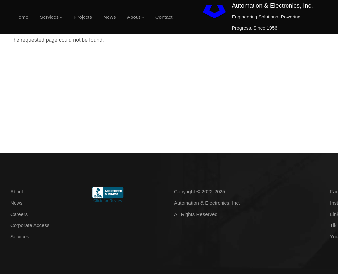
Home (21, 17)
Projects (83, 17)
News (109, 17)
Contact (164, 17)
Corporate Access (29, 225)
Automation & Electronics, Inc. (272, 5)
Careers (19, 214)
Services (51, 17)
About (135, 17)
